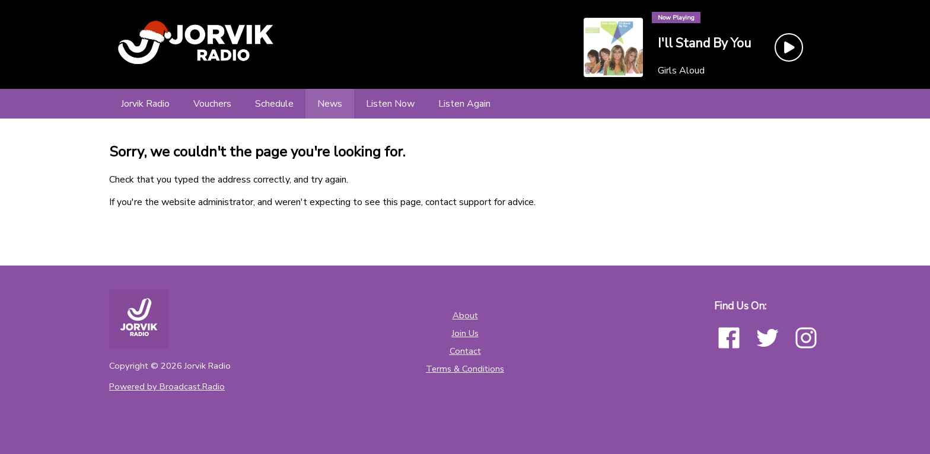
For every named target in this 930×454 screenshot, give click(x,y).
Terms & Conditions (465, 369)
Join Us (465, 333)
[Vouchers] (212, 104)
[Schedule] (274, 104)
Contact (465, 351)
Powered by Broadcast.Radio (167, 386)
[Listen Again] (464, 104)
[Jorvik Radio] (145, 104)
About (465, 315)
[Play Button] (789, 47)
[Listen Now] (390, 104)
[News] (329, 104)
